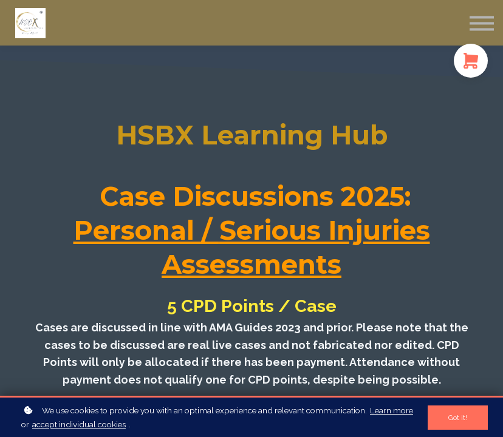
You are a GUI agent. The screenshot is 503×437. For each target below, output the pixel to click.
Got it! (457, 417)
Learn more (391, 410)
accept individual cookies (79, 424)
